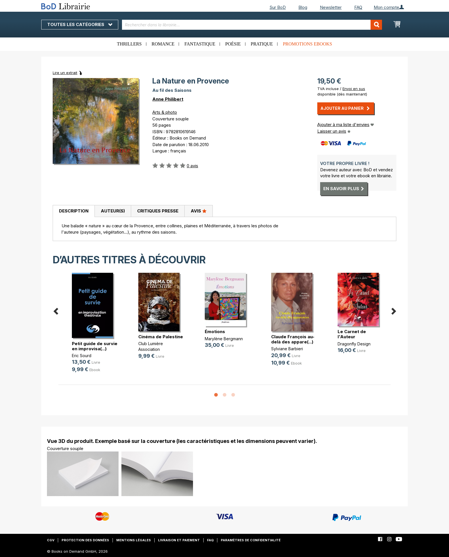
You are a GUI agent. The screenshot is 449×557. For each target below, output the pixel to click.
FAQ (358, 7)
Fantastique (199, 43)
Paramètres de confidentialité (251, 540)
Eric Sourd (81, 355)
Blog (302, 7)
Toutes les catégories (79, 24)
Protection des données (85, 540)
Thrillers (129, 43)
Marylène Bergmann (224, 338)
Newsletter (331, 7)
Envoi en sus (353, 88)
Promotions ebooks (307, 43)
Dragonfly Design (354, 343)
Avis (198, 211)
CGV (50, 540)
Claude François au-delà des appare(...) (292, 339)
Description (73, 211)
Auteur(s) (113, 211)
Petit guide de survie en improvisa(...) (94, 346)
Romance (162, 43)
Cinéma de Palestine (160, 336)
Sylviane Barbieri (287, 348)
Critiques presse (157, 211)
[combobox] (252, 25)
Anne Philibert (167, 99)
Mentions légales (133, 540)
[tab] (73, 211)
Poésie (233, 43)
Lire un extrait (65, 72)
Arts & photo (164, 112)
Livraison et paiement (179, 540)
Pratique (262, 43)
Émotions (215, 331)
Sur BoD (277, 7)
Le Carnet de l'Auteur (352, 334)
